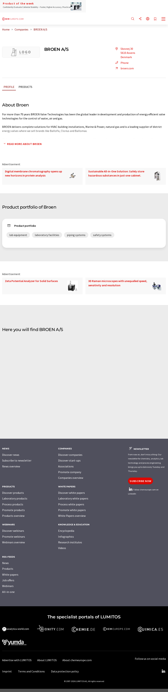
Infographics (66, 536)
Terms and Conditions (31, 671)
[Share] (140, 19)
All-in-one (8, 592)
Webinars (8, 586)
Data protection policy (65, 671)
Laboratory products (14, 498)
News (5, 563)
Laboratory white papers (73, 498)
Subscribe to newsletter (16, 460)
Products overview (13, 515)
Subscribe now (140, 481)
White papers (10, 574)
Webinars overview (13, 542)
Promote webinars (13, 536)
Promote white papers (72, 510)
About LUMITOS (47, 660)
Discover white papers (71, 492)
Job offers (8, 580)
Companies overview (70, 478)
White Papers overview (72, 515)
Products (25, 87)
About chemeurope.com (77, 660)
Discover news (10, 455)
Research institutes (70, 542)
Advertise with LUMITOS (17, 660)
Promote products (13, 510)
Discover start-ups (69, 460)
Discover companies (70, 455)
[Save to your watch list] (155, 19)
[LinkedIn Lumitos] (163, 671)
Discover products (13, 492)
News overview (11, 466)
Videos (62, 548)
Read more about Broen (22, 144)
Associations (66, 466)
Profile (9, 87)
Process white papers (71, 504)
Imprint (7, 671)
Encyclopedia (66, 530)
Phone (121, 63)
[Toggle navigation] (163, 19)
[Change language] (147, 19)
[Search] (132, 19)
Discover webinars (13, 530)
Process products (12, 504)
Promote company (69, 472)
